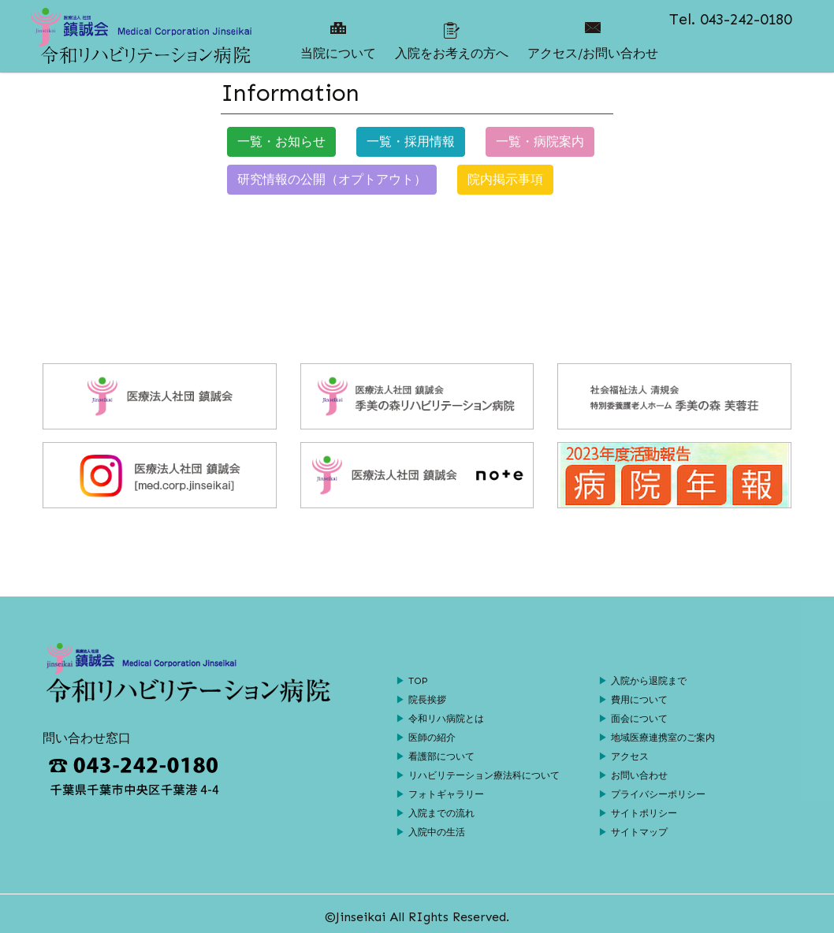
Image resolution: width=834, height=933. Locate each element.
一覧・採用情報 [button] (411, 141)
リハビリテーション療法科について (484, 775)
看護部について (441, 756)
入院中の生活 (436, 832)
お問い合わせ (639, 775)
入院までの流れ (441, 813)
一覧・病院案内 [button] (540, 141)
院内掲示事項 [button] (505, 179)
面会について (639, 718)
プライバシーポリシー (658, 794)
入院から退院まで (649, 680)
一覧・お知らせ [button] (281, 141)
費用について (639, 699)
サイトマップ (639, 832)
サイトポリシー (644, 813)
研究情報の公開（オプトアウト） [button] (331, 179)
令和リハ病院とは (446, 718)
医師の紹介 (432, 737)
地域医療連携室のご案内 (663, 737)
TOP (418, 680)
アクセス (630, 756)
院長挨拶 (427, 699)
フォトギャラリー (446, 794)
